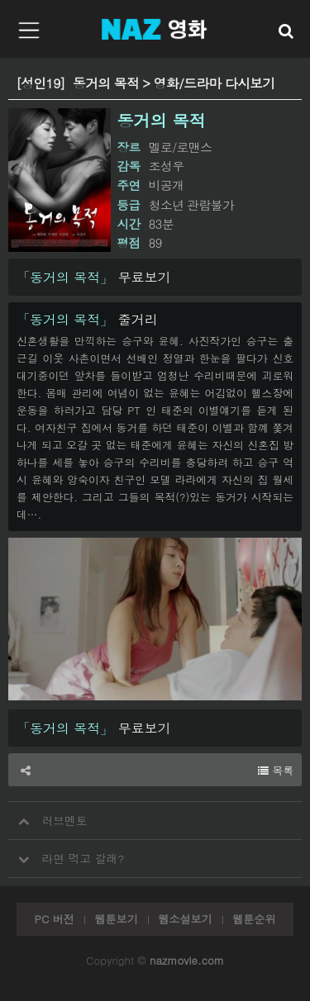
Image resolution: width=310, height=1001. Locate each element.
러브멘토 (48, 815)
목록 (275, 770)
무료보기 (94, 277)
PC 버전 (54, 919)
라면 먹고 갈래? (66, 853)
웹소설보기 (185, 919)
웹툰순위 (253, 919)
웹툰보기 (115, 919)
